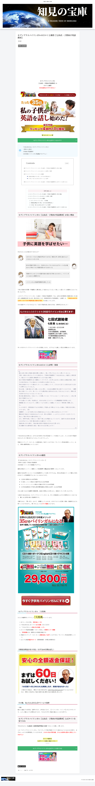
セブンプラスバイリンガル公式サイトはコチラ (47, 140)
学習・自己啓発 (21, 770)
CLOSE (67, 163)
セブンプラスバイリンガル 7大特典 (38, 204)
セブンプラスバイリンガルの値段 (37, 174)
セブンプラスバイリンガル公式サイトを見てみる (47, 753)
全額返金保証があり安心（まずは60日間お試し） (42, 176)
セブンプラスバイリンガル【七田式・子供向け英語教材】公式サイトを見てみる (48, 183)
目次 (45, 194)
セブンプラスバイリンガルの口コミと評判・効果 (41, 171)
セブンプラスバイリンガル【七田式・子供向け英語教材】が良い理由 (46, 168)
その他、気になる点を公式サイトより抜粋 (40, 178)
